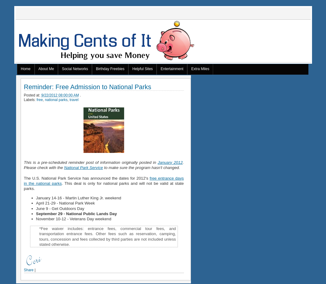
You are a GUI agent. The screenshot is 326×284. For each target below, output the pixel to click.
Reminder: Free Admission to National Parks (87, 87)
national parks (56, 100)
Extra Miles (200, 69)
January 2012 (170, 162)
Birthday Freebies (110, 69)
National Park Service (83, 167)
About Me (46, 69)
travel (74, 100)
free (40, 100)
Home (26, 69)
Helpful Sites (142, 69)
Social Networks (75, 69)
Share (29, 270)
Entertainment (172, 69)
